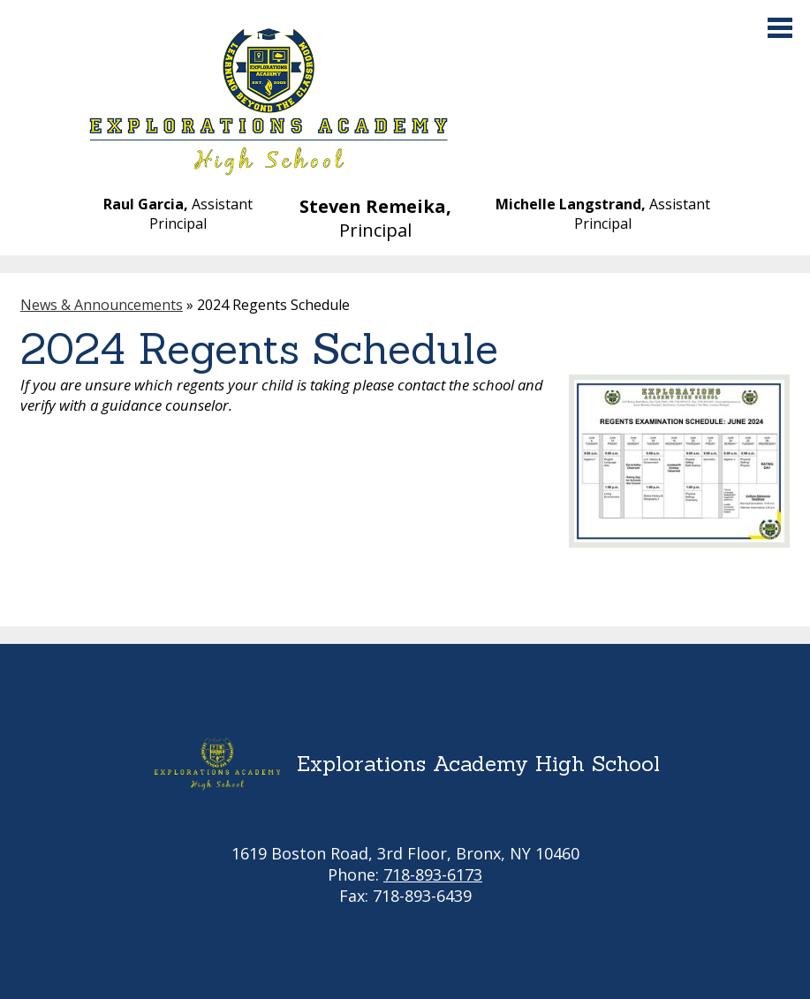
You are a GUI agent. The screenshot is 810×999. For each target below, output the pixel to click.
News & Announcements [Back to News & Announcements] (101, 304)
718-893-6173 (432, 874)
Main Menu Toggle (780, 28)
